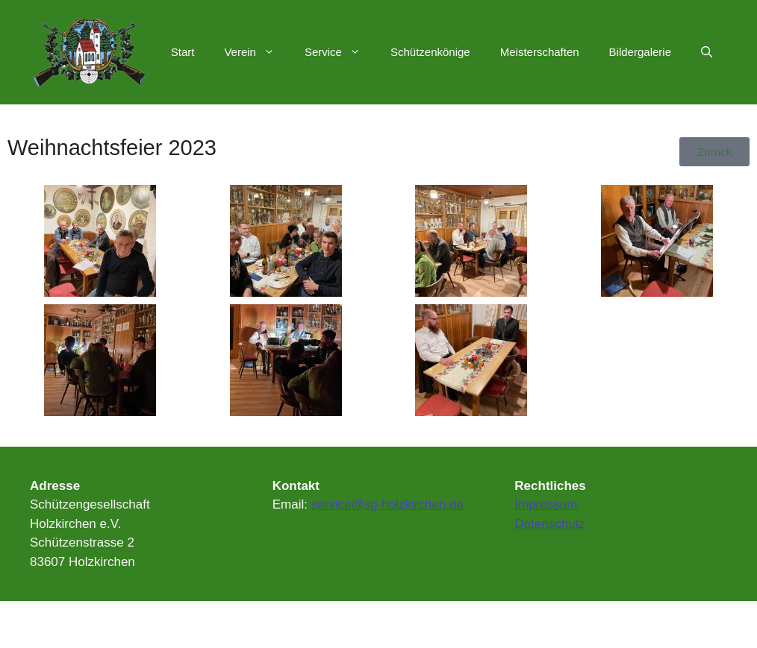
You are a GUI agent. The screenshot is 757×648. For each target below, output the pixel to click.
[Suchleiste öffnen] (706, 52)
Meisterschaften (539, 51)
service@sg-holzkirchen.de (387, 504)
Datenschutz (549, 524)
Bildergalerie (640, 51)
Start (183, 51)
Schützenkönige (430, 51)
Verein (257, 52)
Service (340, 52)
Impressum (545, 504)
